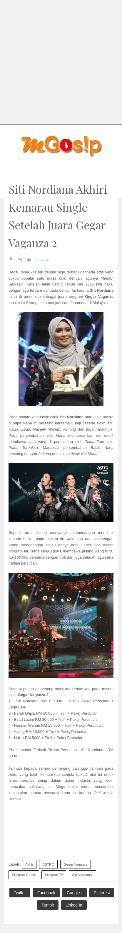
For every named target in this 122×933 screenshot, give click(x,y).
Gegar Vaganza (75, 864)
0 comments (41, 260)
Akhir (29, 864)
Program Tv (54, 874)
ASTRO (48, 864)
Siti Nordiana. (82, 874)
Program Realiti (24, 874)
